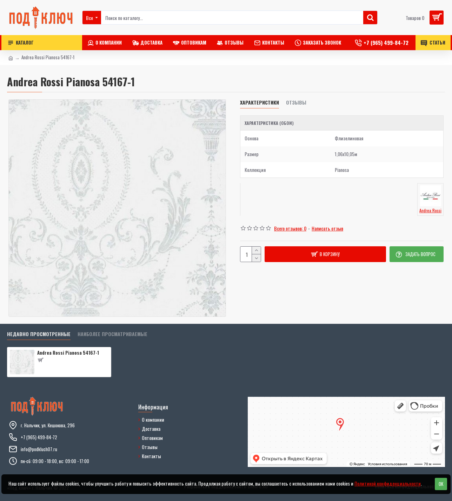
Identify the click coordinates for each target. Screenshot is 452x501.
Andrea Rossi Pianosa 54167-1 (68, 353)
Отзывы (296, 102)
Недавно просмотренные (39, 334)
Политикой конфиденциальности (387, 483)
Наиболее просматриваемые (112, 334)
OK (441, 483)
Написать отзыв (327, 228)
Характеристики (259, 102)
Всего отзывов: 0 (290, 228)
